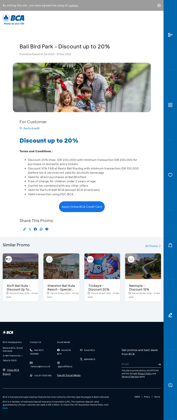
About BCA (95, 19)
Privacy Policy (145, 373)
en (158, 19)
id (152, 19)
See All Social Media (69, 375)
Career (115, 19)
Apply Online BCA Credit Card (82, 206)
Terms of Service (130, 376)
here (5, 407)
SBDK (137, 396)
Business (75, 19)
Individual (55, 19)
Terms (157, 396)
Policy (147, 396)
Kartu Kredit (30, 128)
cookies (73, 5)
